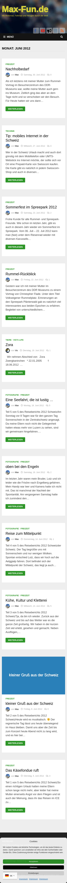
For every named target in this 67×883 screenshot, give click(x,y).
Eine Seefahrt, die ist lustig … (29, 400)
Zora (9, 345)
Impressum (23, 879)
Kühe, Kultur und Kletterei (26, 600)
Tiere (8, 340)
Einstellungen (33, 873)
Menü (8, 37)
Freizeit (10, 64)
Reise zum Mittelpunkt (23, 533)
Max (17, 75)
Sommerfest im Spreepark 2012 (31, 207)
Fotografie (12, 395)
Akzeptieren (33, 862)
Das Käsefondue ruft (22, 770)
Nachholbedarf (17, 69)
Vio (16, 350)
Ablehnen (33, 867)
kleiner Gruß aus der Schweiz (29, 703)
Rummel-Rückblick (21, 274)
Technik (10, 131)
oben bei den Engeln (22, 467)
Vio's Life (18, 340)
